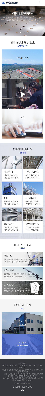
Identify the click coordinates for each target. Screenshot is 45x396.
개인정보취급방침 (26, 387)
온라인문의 (16, 387)
